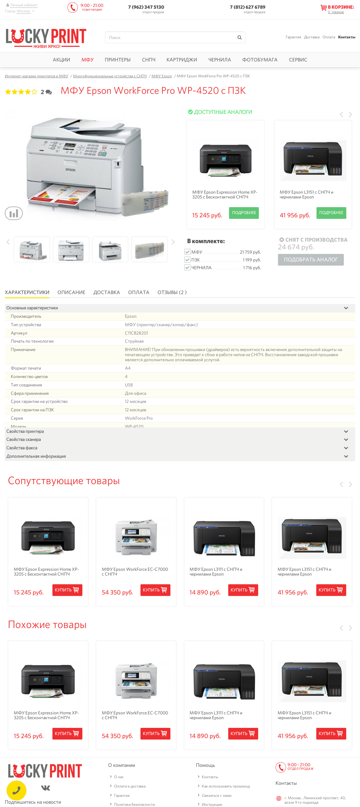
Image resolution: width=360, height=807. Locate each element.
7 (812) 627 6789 (247, 7)
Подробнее (244, 212)
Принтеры (118, 59)
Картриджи (182, 59)
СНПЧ (148, 59)
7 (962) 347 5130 (146, 7)
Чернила (219, 59)
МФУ (87, 59)
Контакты (346, 37)
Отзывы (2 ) (172, 292)
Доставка (312, 37)
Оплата (329, 37)
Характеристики (27, 292)
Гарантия (293, 37)
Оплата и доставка (130, 800)
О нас (119, 791)
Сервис (298, 59)
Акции (61, 59)
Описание (71, 292)
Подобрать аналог (311, 259)
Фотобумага (260, 59)
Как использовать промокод (226, 800)
